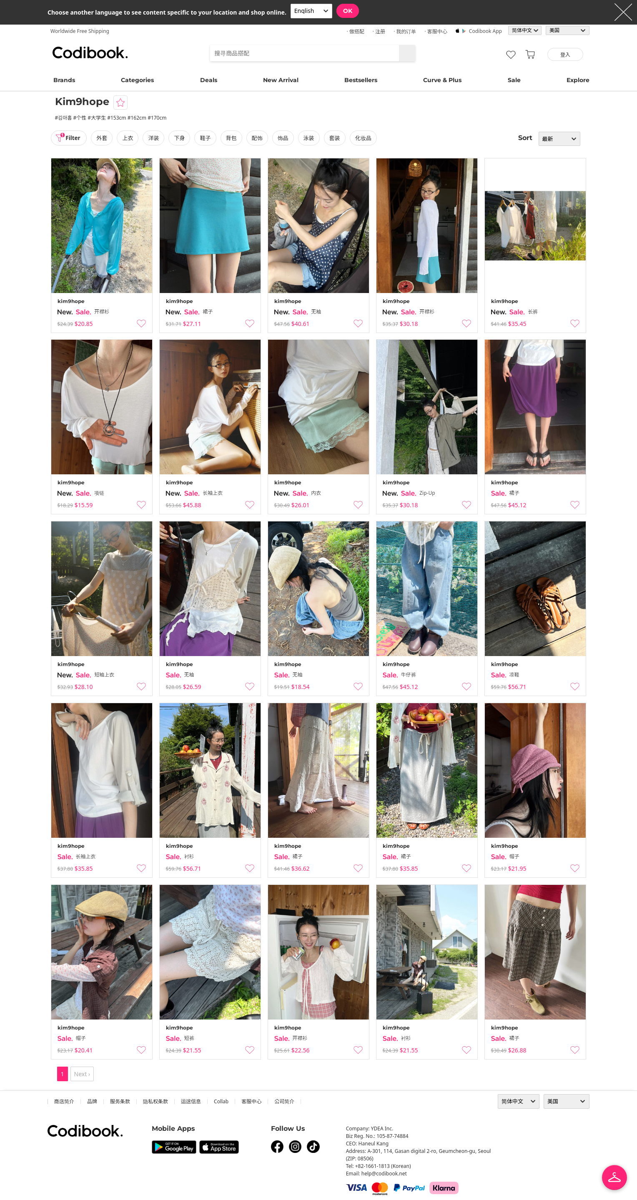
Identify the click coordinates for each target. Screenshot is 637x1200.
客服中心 (251, 1101)
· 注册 (379, 31)
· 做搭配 (355, 31)
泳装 (310, 138)
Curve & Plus (442, 80)
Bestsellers (360, 80)
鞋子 (206, 138)
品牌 (92, 1101)
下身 (181, 138)
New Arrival (280, 80)
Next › (82, 1074)
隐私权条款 (155, 1101)
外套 (103, 138)
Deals (208, 80)
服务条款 (120, 1101)
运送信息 (191, 1101)
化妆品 (365, 138)
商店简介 (64, 1101)
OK (347, 11)
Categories (137, 80)
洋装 (155, 138)
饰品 (284, 138)
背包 (232, 138)
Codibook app (485, 31)
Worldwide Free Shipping (79, 31)
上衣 (129, 138)
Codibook (90, 52)
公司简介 (284, 1101)
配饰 (258, 138)
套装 (336, 138)
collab (221, 1101)
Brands (64, 80)
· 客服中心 (435, 31)
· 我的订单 (405, 31)
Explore (578, 80)
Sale (514, 80)
